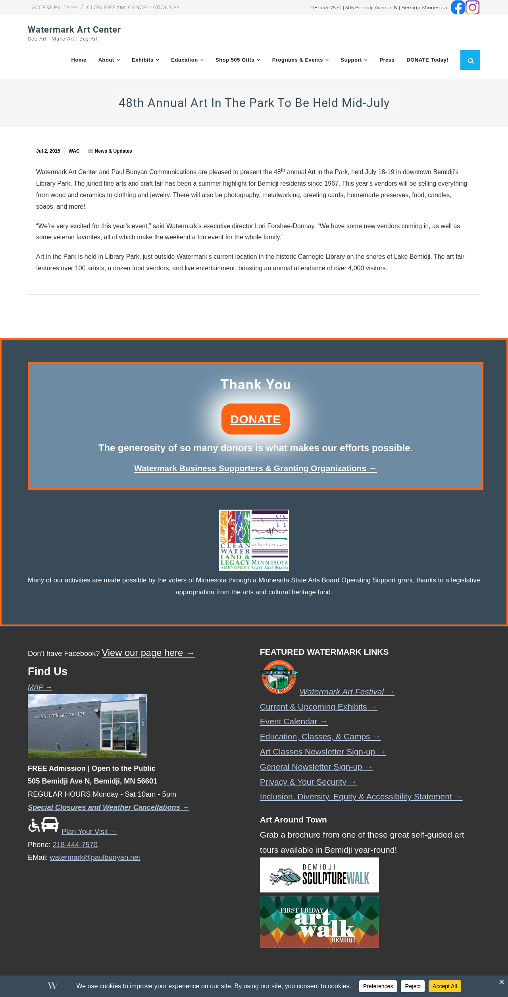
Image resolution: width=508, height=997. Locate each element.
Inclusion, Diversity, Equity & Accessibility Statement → (361, 796)
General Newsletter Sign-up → (316, 766)
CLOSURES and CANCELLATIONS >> (133, 7)
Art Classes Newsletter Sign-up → (323, 751)
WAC (74, 151)
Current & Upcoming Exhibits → (318, 706)
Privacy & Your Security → (308, 781)
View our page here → (148, 653)
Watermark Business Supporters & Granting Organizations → (255, 468)
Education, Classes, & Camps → (320, 736)
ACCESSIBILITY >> (54, 7)
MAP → (40, 687)
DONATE (255, 418)
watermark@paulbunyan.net (95, 857)
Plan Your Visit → (72, 832)
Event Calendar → (294, 721)
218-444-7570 (75, 845)
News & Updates (113, 151)
